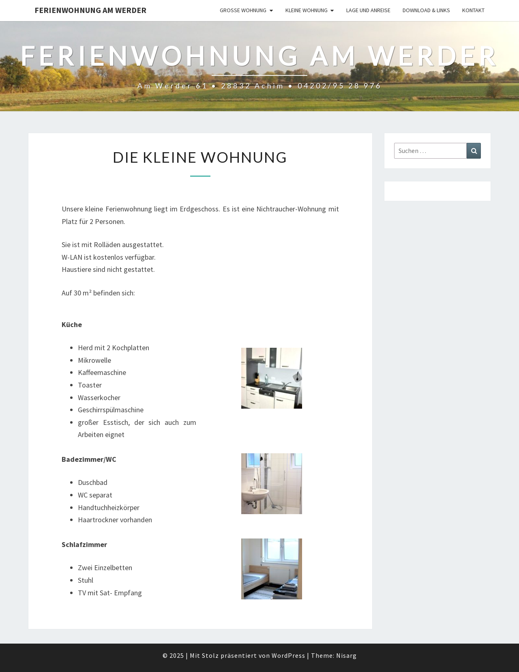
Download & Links (426, 10)
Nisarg (346, 655)
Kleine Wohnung (306, 10)
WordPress (288, 655)
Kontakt (473, 10)
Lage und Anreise (368, 10)
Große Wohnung (243, 10)
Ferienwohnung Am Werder (90, 10)
